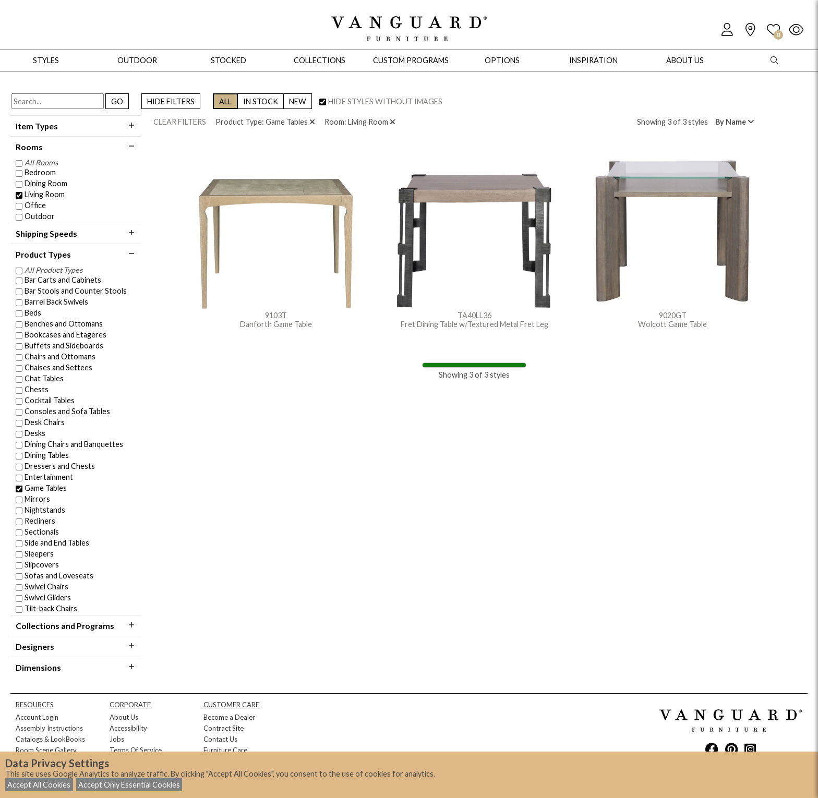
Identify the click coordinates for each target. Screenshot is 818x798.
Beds (33, 312)
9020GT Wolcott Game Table (672, 241)
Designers (76, 646)
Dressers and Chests (60, 466)
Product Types (76, 254)
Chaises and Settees (58, 367)
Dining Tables (47, 455)
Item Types (76, 126)
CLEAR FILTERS (179, 121)
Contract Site (223, 728)
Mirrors (37, 498)
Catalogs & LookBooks (50, 739)
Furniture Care (225, 750)
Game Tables (46, 487)
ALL (225, 101)
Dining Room (46, 183)
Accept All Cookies (38, 784)
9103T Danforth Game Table (276, 241)
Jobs (117, 739)
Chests (37, 389)
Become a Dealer (229, 717)
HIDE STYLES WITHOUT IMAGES (385, 101)
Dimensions (76, 667)
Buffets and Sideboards (64, 345)
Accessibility (128, 728)
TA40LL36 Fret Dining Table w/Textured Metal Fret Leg (474, 241)
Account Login (37, 717)
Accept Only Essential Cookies (129, 784)
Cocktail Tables (50, 400)
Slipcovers (42, 564)
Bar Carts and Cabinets (63, 279)
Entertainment (49, 477)
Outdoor (40, 216)
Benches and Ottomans (64, 323)
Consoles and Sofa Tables (67, 411)
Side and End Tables (57, 542)
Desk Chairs (45, 422)
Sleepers (39, 553)
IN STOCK (260, 101)
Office (35, 205)
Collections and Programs (76, 626)
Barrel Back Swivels (56, 301)
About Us (124, 717)
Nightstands (45, 509)
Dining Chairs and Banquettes (74, 444)
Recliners (40, 520)
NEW (297, 101)
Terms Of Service (136, 750)
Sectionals (42, 531)
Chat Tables (44, 378)
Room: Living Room (359, 121)
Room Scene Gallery (46, 750)
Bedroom (40, 172)
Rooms (76, 147)
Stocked (228, 60)
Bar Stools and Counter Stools (76, 290)
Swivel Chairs (46, 586)
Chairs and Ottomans (60, 356)
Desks (35, 433)
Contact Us (220, 739)
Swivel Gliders (48, 597)
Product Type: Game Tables (265, 121)
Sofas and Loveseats (59, 575)
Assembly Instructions (49, 728)
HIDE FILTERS (171, 101)
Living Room (45, 194)
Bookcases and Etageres (65, 334)
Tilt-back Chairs (51, 608)
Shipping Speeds (76, 233)
